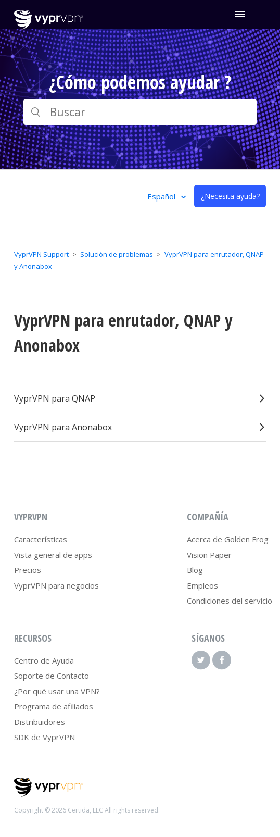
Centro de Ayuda (44, 660)
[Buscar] (140, 112)
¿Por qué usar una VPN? (57, 691)
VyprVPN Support (41, 254)
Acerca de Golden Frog (228, 539)
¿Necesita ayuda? (230, 196)
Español (162, 196)
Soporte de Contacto (51, 675)
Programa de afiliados (53, 706)
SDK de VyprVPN (44, 737)
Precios (27, 570)
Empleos (202, 585)
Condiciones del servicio (229, 600)
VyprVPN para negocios (56, 585)
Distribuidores (39, 722)
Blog (195, 570)
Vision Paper (209, 554)
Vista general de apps (53, 554)
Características (40, 539)
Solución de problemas (116, 254)
